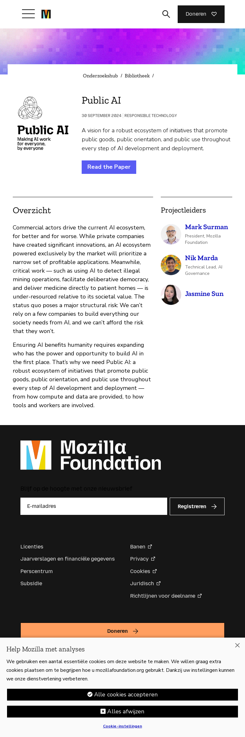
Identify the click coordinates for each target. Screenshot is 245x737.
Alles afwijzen (125, 711)
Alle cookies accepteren (126, 694)
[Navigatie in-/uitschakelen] (28, 14)
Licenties (31, 547)
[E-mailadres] (93, 506)
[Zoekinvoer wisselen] (166, 14)
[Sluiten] (237, 645)
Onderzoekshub (100, 76)
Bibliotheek (137, 76)
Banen (137, 547)
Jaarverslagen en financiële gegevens (67, 559)
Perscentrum (36, 571)
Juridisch (142, 583)
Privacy (139, 559)
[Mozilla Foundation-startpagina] (46, 14)
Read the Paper (108, 167)
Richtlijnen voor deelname (162, 596)
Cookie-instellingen (122, 726)
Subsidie (31, 583)
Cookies (140, 571)
